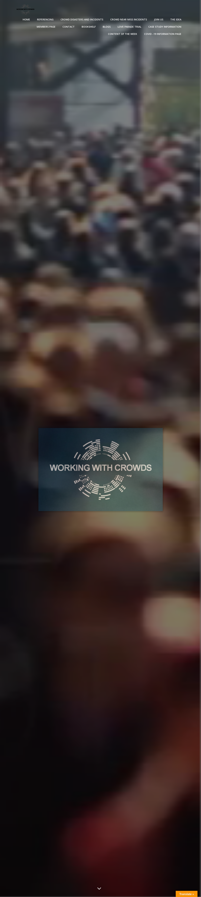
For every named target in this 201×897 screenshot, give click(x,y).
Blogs (107, 26)
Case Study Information (164, 26)
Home (26, 19)
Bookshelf (89, 26)
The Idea (175, 19)
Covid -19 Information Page (162, 34)
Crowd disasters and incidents (82, 19)
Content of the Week (122, 34)
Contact (68, 26)
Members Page (46, 26)
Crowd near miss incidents (128, 19)
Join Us (158, 19)
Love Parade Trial (129, 26)
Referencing (45, 19)
